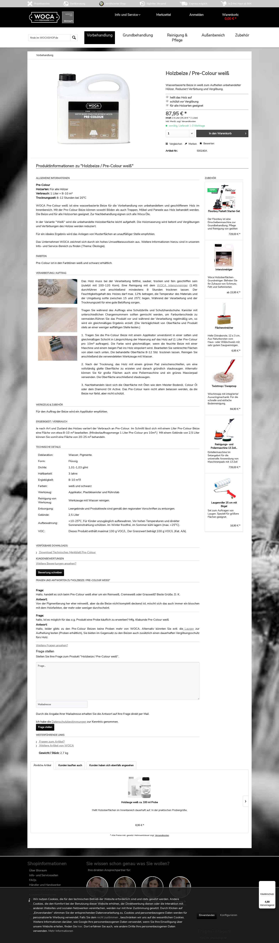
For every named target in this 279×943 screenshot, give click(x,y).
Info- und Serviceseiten (43, 877)
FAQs (32, 882)
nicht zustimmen (107, 917)
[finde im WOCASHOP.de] (53, 37)
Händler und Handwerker (45, 887)
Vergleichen (174, 144)
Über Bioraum (38, 872)
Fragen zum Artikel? (50, 742)
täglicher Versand (156, 3)
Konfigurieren (228, 915)
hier (80, 926)
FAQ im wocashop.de (213, 872)
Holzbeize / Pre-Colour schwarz (96, 802)
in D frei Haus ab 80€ (240, 3)
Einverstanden (207, 915)
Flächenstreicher (224, 327)
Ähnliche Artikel (42, 765)
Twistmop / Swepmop (224, 386)
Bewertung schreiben (50, 572)
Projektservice (42, 3)
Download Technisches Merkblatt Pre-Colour (66, 552)
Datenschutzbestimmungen (69, 722)
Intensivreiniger (223, 269)
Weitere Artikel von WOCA (55, 746)
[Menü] (273, 883)
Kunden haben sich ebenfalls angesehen (111, 765)
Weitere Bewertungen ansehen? (56, 564)
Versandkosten (162, 838)
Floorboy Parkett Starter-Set (224, 211)
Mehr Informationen (60, 931)
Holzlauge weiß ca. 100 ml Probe (54, 802)
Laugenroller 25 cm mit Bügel (224, 504)
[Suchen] (74, 37)
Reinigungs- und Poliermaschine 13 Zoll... (224, 446)
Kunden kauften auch (70, 765)
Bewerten (206, 143)
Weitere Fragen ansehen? (52, 645)
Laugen (188, 629)
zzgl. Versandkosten (186, 121)
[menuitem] (126, 15)
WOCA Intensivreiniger (172, 285)
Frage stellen (45, 727)
